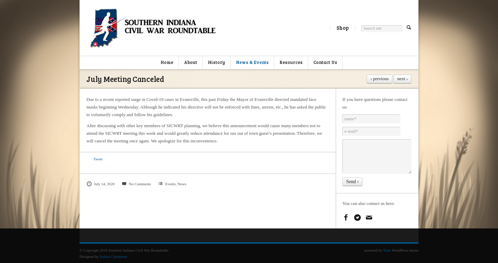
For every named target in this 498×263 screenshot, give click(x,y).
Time (387, 250)
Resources (291, 62)
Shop (342, 27)
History (216, 62)
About (190, 62)
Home (166, 62)
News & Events (252, 62)
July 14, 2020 (100, 184)
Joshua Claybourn (113, 256)
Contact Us (325, 62)
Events (170, 184)
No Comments (136, 184)
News (182, 184)
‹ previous (379, 78)
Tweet (98, 159)
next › (402, 78)
